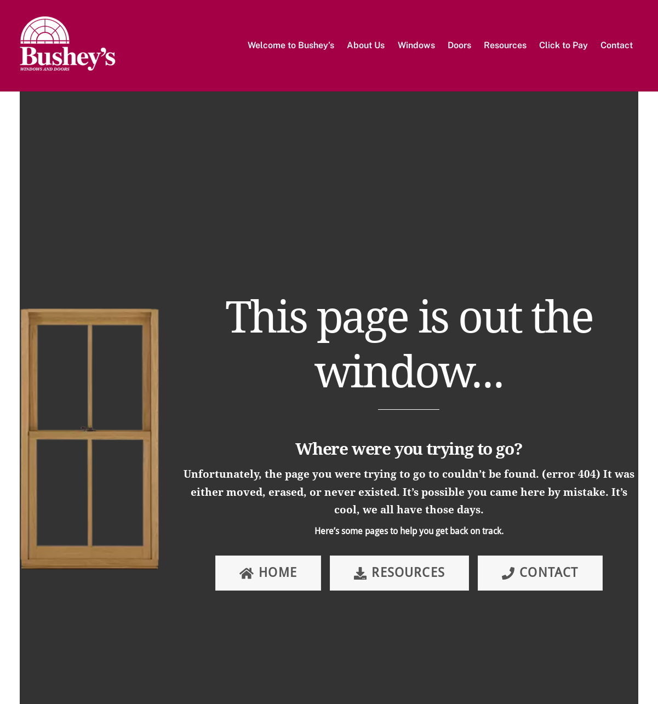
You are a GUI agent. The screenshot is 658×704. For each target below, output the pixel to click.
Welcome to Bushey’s (291, 45)
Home (268, 572)
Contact (616, 45)
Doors (459, 45)
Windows (416, 45)
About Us (366, 45)
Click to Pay (563, 45)
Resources (505, 45)
